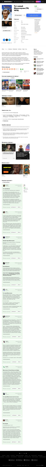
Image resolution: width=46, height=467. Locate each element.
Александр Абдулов (37, 25)
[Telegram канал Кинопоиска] (24, 453)
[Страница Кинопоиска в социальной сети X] (21, 453)
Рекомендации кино (27, 456)
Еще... (26, 49)
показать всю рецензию (6, 204)
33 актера (36, 32)
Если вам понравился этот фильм (10, 76)
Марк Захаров (23, 27)
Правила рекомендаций (20, 455)
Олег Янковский (37, 21)
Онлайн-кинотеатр (18, 1)
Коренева (18, 115)
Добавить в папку (6, 30)
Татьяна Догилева (14, 119)
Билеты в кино (5, 162)
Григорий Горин (23, 28)
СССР (22, 22)
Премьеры (10, 49)
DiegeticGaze (7, 316)
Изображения (15, 49)
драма (24, 24)
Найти (33, 1)
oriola (6, 289)
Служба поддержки (42, 456)
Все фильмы (2, 456)
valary (6, 211)
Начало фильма (4, 27)
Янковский (10, 114)
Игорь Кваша (36, 24)
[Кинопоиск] (8, 1)
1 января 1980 (23, 37)
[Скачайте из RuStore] (34, 460)
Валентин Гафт (15, 112)
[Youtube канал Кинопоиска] (26, 453)
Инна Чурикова (37, 22)
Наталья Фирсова (29, 34)
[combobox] (27, 1)
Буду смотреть (18, 15)
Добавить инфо (10, 42)
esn (6, 393)
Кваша (17, 114)
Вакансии (3, 455)
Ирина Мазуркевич (21, 119)
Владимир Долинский (38, 28)
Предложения (40, 455)
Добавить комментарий (7, 207)
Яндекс (42, 465)
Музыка (23, 465)
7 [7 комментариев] (28, 158)
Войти (43, 1)
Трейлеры (19, 49)
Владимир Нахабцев (24, 31)
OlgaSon (6, 341)
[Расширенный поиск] (32, 1)
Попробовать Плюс (38, 1)
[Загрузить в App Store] (11, 460)
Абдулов (4, 115)
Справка (26, 455)
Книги (28, 465)
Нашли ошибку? (5, 42)
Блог (29, 455)
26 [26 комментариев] (14, 158)
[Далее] (30, 84)
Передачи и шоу (20, 456)
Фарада (12, 116)
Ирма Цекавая (23, 36)
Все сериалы (7, 456)
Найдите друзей (36, 50)
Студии (23, 49)
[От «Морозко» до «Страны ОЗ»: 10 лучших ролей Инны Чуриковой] (9, 151)
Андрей (6, 366)
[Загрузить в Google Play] (19, 460)
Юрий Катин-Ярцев (37, 27)
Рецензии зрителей (7, 180)
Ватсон (6, 419)
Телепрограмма (19, 465)
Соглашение (13, 455)
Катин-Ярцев (11, 115)
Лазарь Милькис (23, 30)
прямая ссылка (19, 186)
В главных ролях (37, 19)
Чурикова (23, 114)
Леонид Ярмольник (37, 26)
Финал (3, 105)
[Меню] (2, 1)
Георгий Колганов (23, 34)
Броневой (25, 115)
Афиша (26, 465)
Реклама (8, 455)
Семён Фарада (37, 31)
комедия (27, 24)
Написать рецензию (6, 72)
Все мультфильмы (14, 456)
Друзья (35, 49)
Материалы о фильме (7, 142)
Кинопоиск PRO (34, 455)
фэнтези (22, 24)
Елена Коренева (37, 23)
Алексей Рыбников (23, 33)
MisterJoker (7, 262)
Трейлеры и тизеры (7, 95)
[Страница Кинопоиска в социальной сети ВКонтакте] (19, 453)
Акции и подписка (35, 456)
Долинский (6, 116)
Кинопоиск (8, 465)
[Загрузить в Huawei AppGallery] (26, 460)
